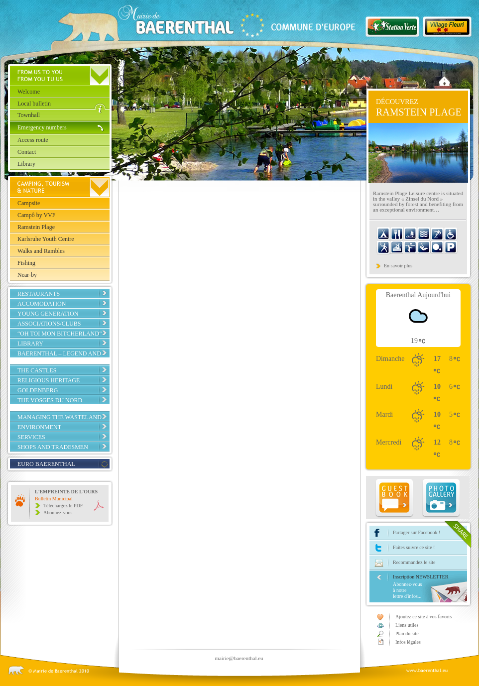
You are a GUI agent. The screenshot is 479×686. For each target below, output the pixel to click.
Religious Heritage (48, 380)
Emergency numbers (42, 127)
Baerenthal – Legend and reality (59, 357)
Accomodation (41, 303)
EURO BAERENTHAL (46, 463)
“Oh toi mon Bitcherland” (59, 333)
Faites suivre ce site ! (414, 547)
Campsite (28, 203)
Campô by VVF (36, 215)
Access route (32, 139)
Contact (26, 151)
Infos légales (408, 642)
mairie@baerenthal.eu (239, 658)
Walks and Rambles (41, 250)
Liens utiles (406, 625)
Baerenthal (224, 23)
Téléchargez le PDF (63, 505)
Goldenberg (37, 390)
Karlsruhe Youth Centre (45, 238)
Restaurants (38, 293)
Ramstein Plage (36, 227)
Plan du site (407, 633)
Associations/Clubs (49, 323)
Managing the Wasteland (59, 417)
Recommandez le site (414, 562)
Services (31, 437)
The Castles (36, 370)
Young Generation (47, 313)
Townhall (28, 115)
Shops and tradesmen (52, 447)
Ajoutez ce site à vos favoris (423, 616)
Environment (39, 427)
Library (26, 163)
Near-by (27, 274)
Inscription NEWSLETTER (430, 586)
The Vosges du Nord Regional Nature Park (53, 404)
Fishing (26, 262)
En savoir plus (398, 265)
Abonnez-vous (57, 512)
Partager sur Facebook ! (416, 532)
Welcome (28, 91)
